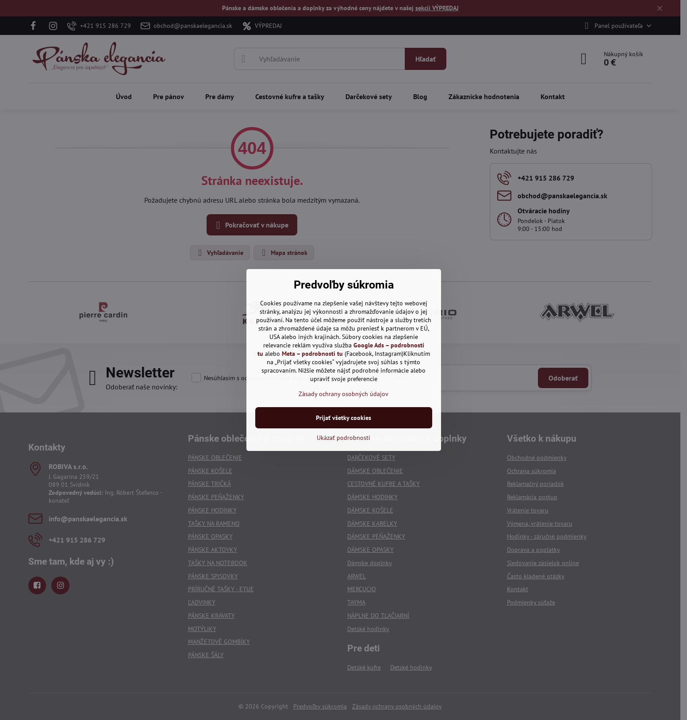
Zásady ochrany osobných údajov (343, 394)
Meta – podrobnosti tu (312, 354)
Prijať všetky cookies (343, 418)
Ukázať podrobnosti (343, 438)
